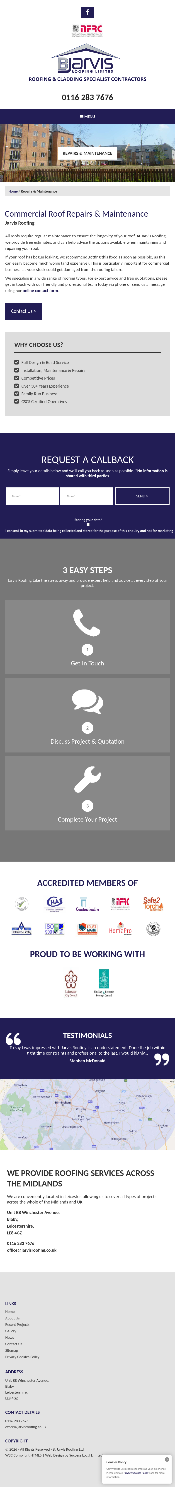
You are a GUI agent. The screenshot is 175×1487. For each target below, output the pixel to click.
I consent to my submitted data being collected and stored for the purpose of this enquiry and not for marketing (89, 531)
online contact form (40, 290)
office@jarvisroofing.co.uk (31, 1250)
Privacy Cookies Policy (22, 1357)
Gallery (10, 1331)
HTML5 (36, 1455)
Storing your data (88, 520)
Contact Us (13, 1344)
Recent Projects (17, 1324)
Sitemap (11, 1350)
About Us (12, 1318)
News (9, 1337)
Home (13, 191)
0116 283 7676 (87, 97)
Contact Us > (23, 311)
